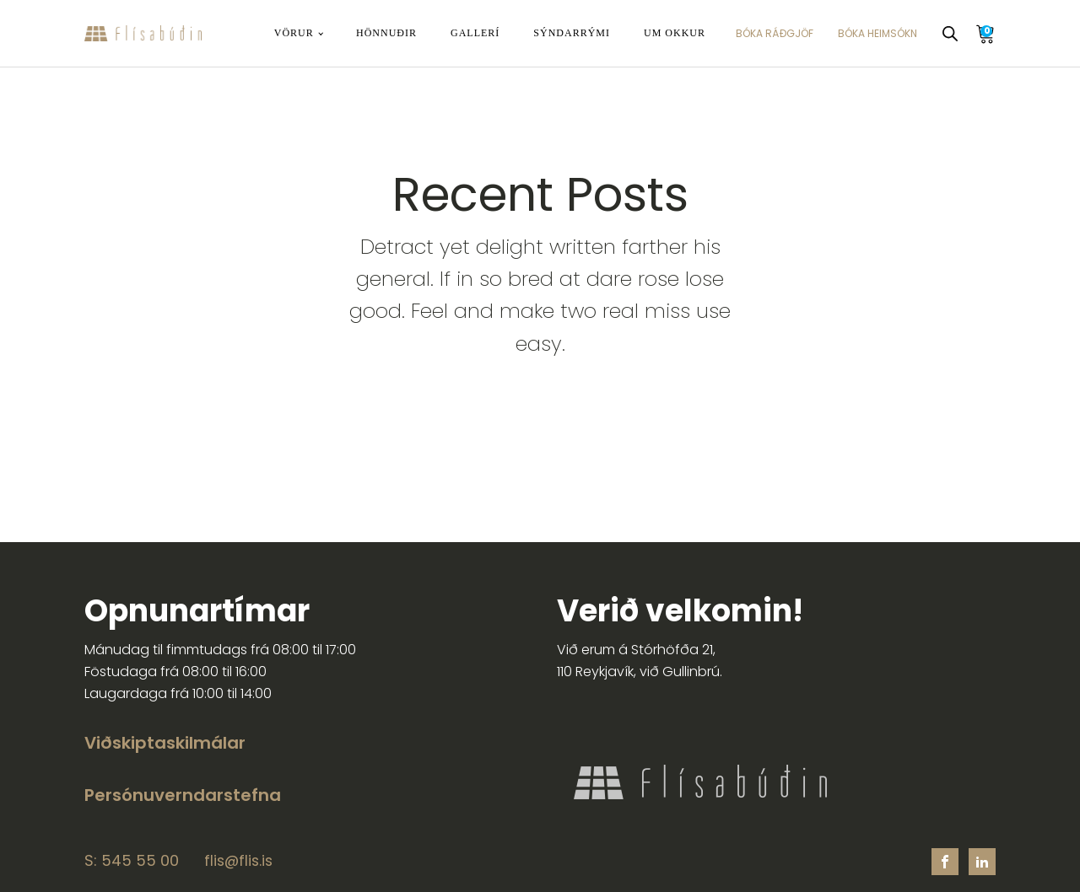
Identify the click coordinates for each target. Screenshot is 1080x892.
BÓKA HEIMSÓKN (877, 33)
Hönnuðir (386, 33)
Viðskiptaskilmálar (165, 743)
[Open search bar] (950, 33)
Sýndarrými (571, 33)
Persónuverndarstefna (182, 795)
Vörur (294, 33)
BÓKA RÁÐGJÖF (774, 33)
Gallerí (475, 33)
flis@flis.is (238, 861)
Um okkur (674, 33)
